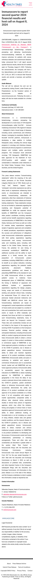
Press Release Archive (19, 563)
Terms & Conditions (24, 567)
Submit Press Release (9, 567)
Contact (30, 570)
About (9, 563)
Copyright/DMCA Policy (8, 570)
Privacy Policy (21, 570)
